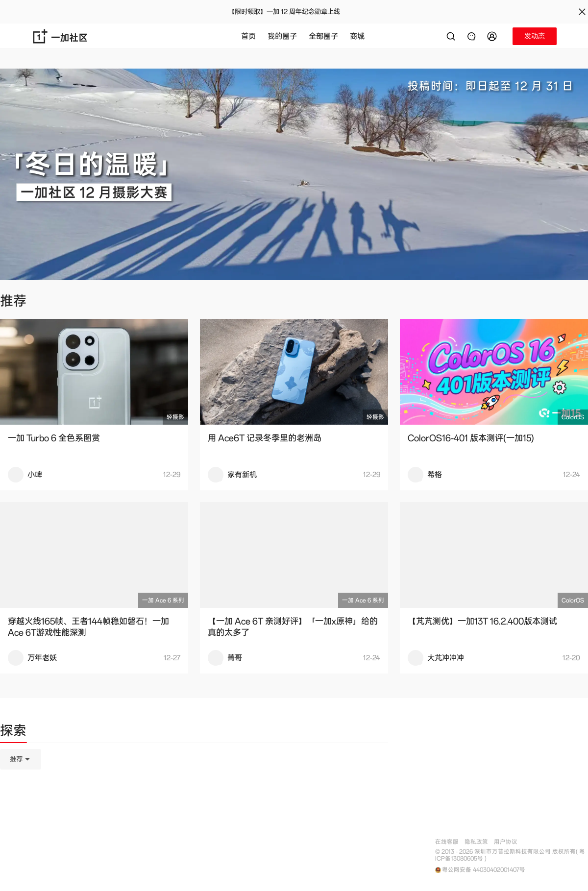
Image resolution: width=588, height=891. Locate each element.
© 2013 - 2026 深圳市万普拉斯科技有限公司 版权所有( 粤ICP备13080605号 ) (510, 855)
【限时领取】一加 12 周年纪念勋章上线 (284, 11)
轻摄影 (175, 417)
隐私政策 (476, 841)
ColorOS (573, 417)
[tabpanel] (194, 808)
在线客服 (447, 841)
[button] (493, 36)
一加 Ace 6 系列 (163, 600)
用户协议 (505, 841)
